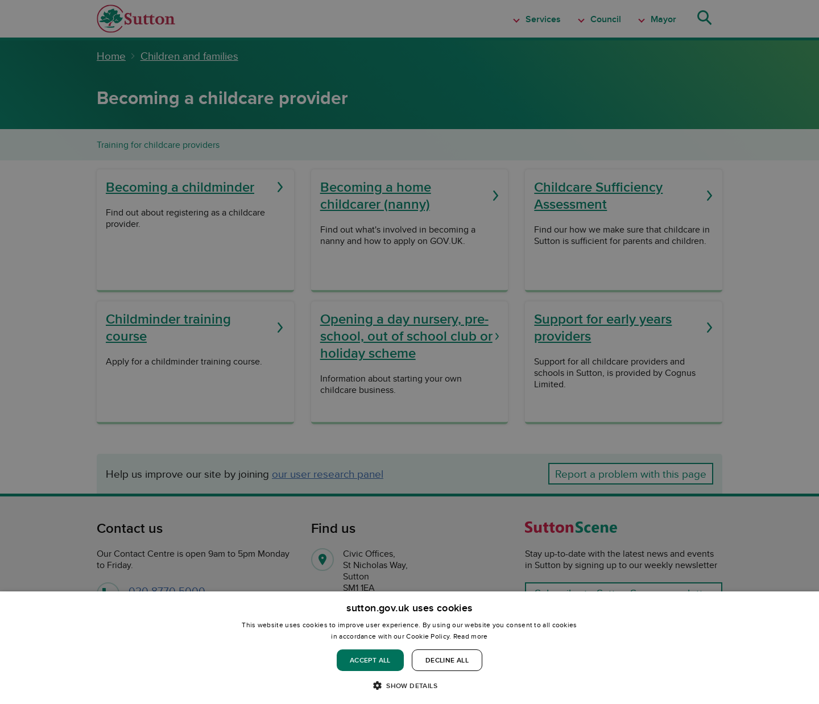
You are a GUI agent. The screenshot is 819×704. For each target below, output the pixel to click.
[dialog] (409, 647)
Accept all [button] (370, 660)
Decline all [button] (447, 660)
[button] (409, 685)
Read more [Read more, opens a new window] (470, 636)
